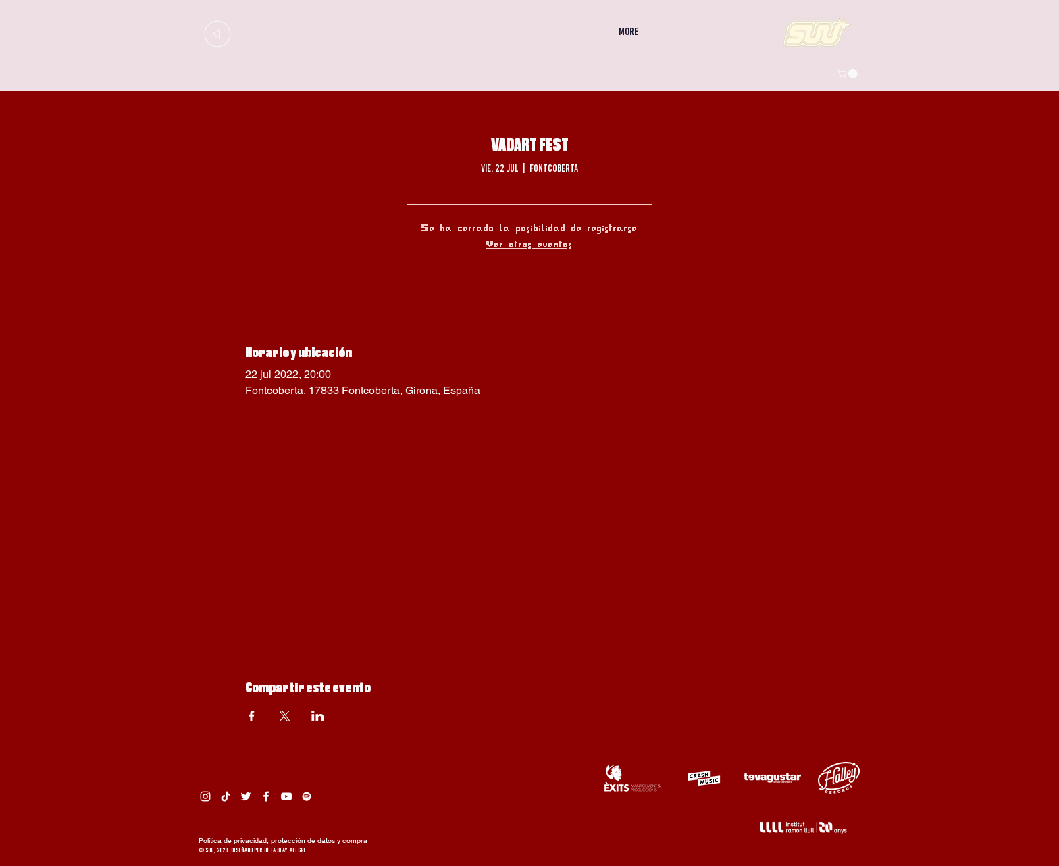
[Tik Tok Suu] (225, 796)
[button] (848, 73)
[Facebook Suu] (266, 796)
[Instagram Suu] (205, 796)
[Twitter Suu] (246, 796)
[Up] (217, 33)
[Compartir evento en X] (284, 716)
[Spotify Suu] (306, 796)
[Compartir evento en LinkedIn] (317, 716)
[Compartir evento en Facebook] (251, 716)
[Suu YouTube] (286, 796)
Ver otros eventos (529, 243)
